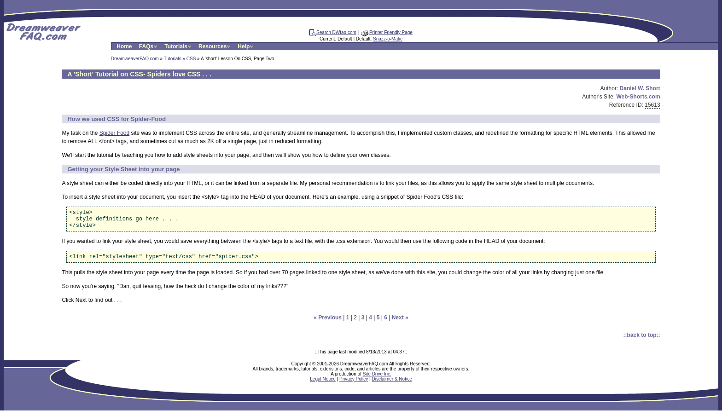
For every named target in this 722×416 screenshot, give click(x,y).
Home (124, 46)
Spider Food (114, 133)
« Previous (328, 323)
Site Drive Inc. (377, 379)
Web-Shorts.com (638, 96)
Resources (215, 46)
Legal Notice (323, 384)
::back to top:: (641, 340)
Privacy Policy (353, 384)
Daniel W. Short (640, 88)
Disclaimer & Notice (392, 384)
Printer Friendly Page (387, 32)
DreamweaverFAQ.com (135, 58)
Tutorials (178, 46)
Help (246, 46)
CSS (191, 58)
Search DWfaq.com (332, 32)
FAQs (149, 46)
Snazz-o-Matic (387, 38)
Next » (400, 323)
